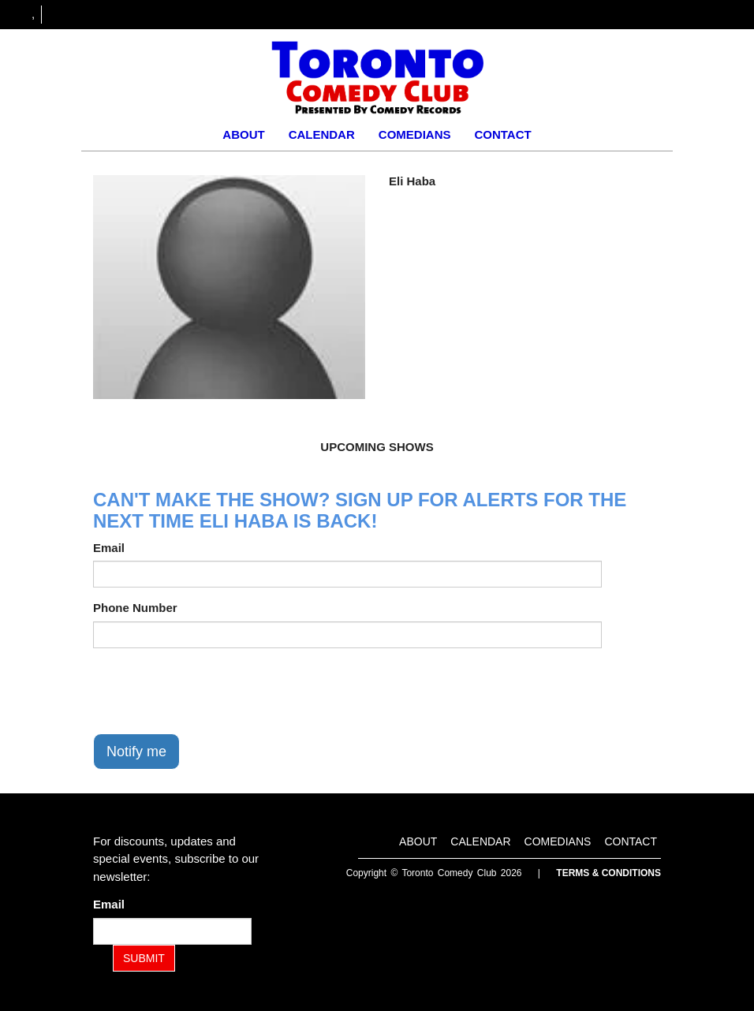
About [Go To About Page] (243, 134)
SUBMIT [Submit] (144, 958)
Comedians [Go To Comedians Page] (415, 134)
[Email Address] (172, 931)
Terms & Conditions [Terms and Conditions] (608, 873)
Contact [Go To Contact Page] (502, 134)
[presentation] (213, 691)
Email (109, 547)
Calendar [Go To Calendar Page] (322, 134)
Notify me (136, 751)
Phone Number (135, 607)
